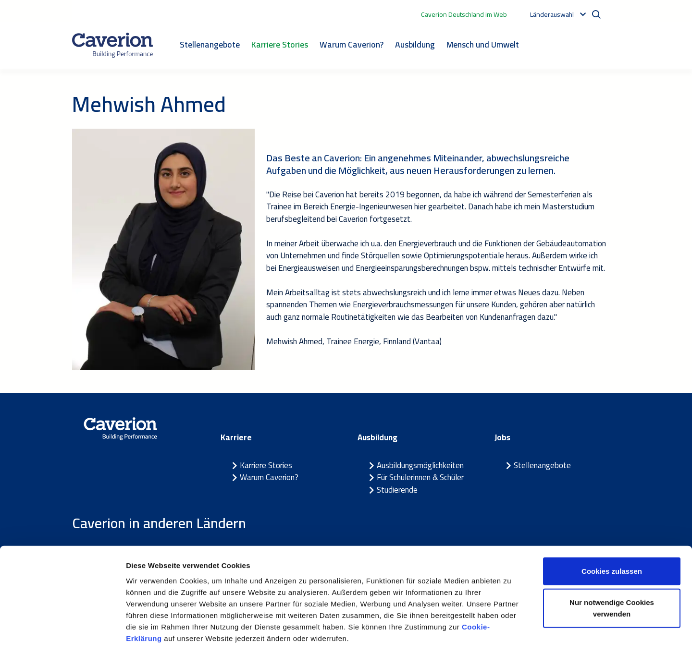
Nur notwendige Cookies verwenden (611, 565)
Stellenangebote (210, 44)
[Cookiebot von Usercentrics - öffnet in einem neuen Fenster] (62, 634)
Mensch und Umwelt (482, 44)
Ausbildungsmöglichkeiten (420, 465)
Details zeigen (511, 634)
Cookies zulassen (611, 528)
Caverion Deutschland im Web (464, 14)
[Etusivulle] (112, 45)
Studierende (397, 489)
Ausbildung (415, 44)
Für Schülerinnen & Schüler (420, 477)
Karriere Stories (279, 44)
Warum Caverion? (351, 44)
